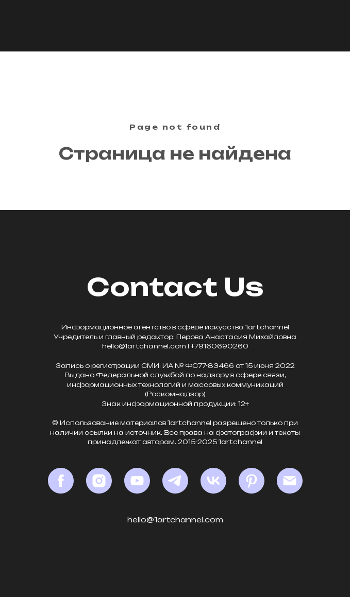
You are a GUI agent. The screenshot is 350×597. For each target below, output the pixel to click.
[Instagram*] (99, 481)
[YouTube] (137, 481)
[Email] (290, 481)
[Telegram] (175, 481)
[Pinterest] (251, 481)
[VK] (213, 481)
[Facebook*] (61, 481)
